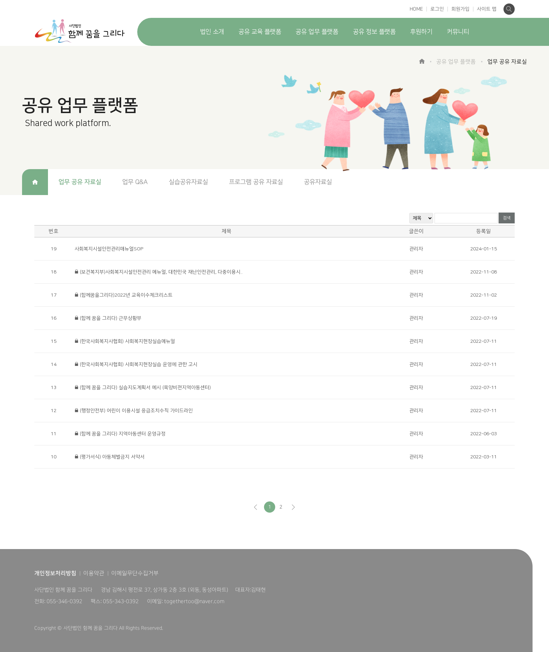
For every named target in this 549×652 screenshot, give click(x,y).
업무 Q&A (135, 182)
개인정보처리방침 (55, 573)
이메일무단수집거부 (135, 573)
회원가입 (460, 9)
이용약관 (93, 573)
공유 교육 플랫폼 (259, 31)
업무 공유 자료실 (79, 182)
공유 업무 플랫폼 (317, 31)
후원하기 (421, 31)
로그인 (437, 9)
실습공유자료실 (188, 182)
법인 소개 (212, 31)
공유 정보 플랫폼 (374, 31)
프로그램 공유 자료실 (256, 182)
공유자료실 (318, 182)
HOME (416, 9)
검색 (506, 218)
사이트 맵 (486, 9)
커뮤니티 (458, 31)
